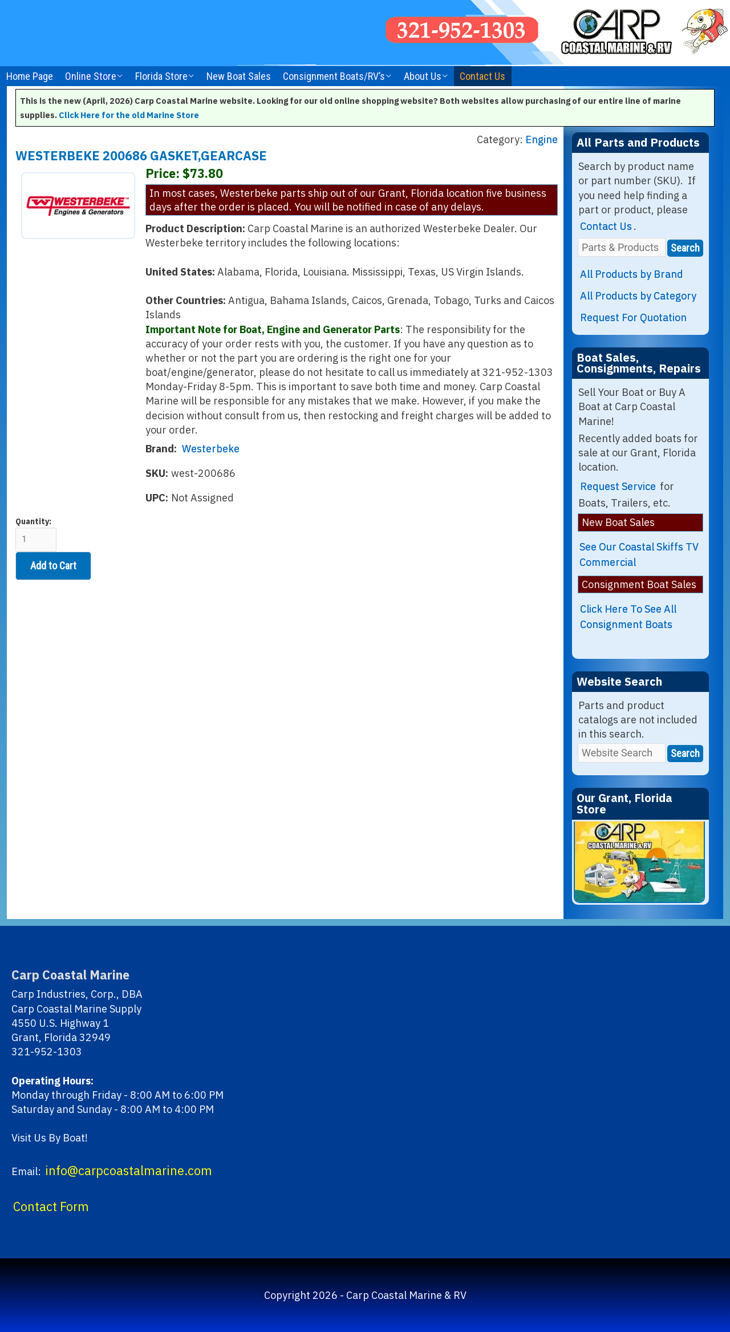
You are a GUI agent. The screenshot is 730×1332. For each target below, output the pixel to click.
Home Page (29, 76)
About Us (422, 76)
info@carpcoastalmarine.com (128, 1171)
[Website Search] (622, 752)
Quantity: (35, 534)
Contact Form (51, 1206)
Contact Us (482, 76)
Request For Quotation (633, 317)
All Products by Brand (631, 274)
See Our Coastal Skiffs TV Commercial (639, 554)
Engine (541, 139)
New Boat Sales (238, 76)
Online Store (90, 76)
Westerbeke (211, 448)
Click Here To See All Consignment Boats (628, 616)
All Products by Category (638, 295)
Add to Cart (53, 566)
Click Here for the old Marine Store (129, 115)
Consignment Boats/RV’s (334, 76)
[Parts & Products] (622, 247)
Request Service (618, 486)
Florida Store (161, 76)
